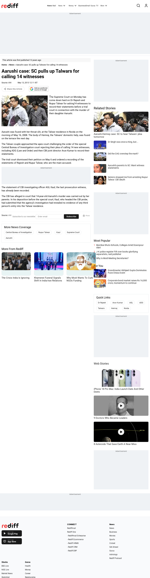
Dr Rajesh (102, 303)
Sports (112, 539)
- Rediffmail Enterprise (76, 536)
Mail (54, 6)
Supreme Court (73, 232)
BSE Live (5, 566)
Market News (7, 573)
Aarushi (9, 238)
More (103, 5)
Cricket (112, 543)
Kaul (58, 232)
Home (49, 6)
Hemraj (114, 308)
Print (86, 215)
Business (113, 532)
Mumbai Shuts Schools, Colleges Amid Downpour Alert (120, 246)
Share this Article (13, 89)
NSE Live (5, 570)
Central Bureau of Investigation (19, 232)
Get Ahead (113, 547)
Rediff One (71, 532)
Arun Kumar (117, 303)
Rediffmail (71, 528)
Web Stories (101, 363)
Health (28, 566)
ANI (9, 83)
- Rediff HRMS (73, 543)
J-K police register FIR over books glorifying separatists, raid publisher (117, 252)
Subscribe (71, 216)
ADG (141, 303)
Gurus (93, 6)
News (61, 5)
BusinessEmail (84, 6)
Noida (126, 308)
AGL (131, 303)
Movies (112, 536)
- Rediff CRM (72, 547)
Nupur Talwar (44, 232)
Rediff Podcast (115, 558)
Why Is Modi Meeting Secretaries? (112, 258)
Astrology (113, 554)
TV (97, 6)
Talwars (101, 308)
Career (27, 573)
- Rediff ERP (72, 551)
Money (72, 5)
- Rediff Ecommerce (75, 539)
